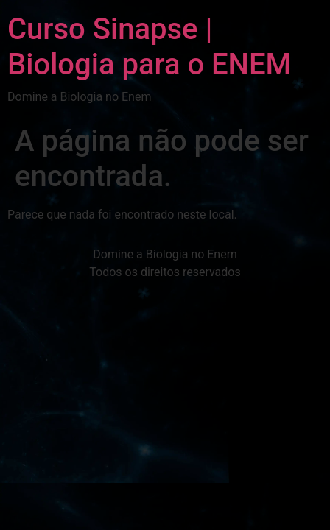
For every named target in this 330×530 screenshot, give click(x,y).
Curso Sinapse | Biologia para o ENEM (149, 47)
